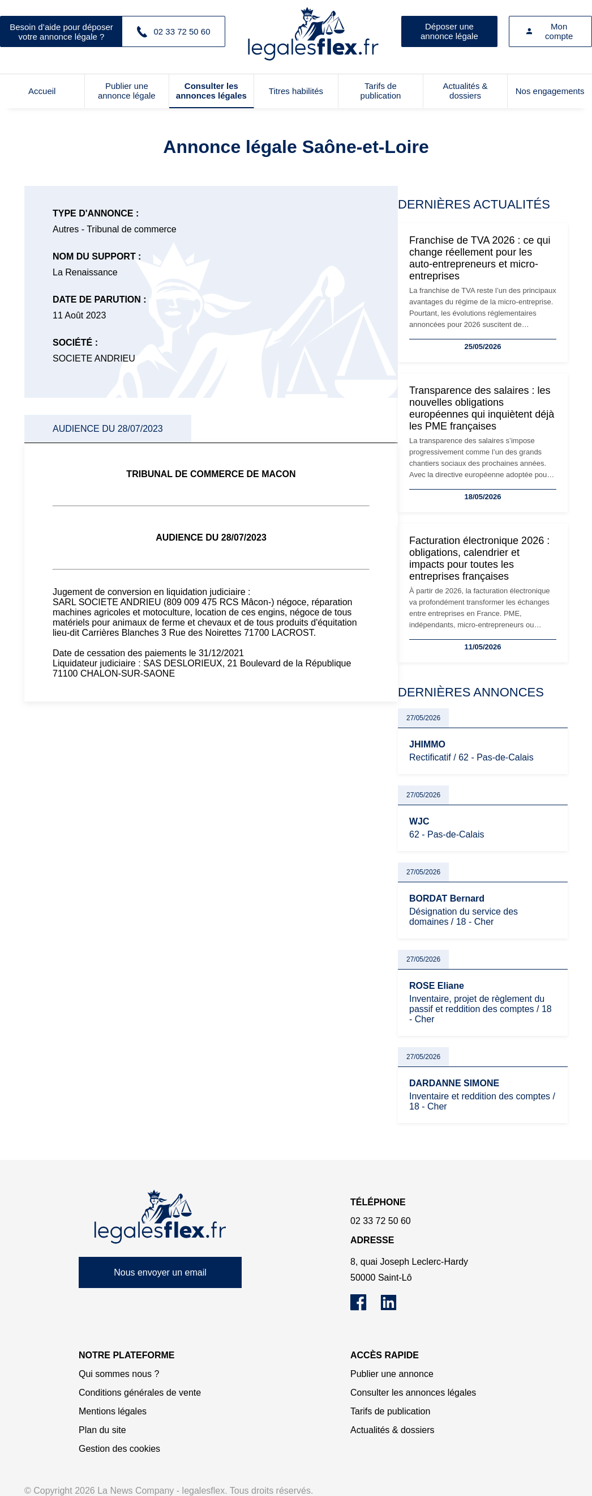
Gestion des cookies (119, 1449)
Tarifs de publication (381, 90)
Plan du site (102, 1430)
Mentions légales (113, 1411)
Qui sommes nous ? (119, 1374)
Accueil (41, 91)
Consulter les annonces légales (211, 90)
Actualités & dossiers (465, 90)
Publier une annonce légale (127, 90)
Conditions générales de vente (140, 1392)
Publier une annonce (392, 1374)
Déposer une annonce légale (449, 31)
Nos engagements (550, 91)
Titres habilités (296, 91)
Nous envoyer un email (160, 1272)
